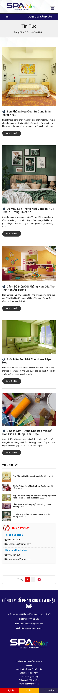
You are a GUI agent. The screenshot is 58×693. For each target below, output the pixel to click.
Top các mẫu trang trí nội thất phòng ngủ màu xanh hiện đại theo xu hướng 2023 (34, 497)
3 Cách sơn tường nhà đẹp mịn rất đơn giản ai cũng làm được (27, 432)
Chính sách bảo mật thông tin (29, 669)
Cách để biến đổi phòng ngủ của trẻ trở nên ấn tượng (28, 288)
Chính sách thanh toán (29, 684)
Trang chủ (19, 32)
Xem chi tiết (11, 133)
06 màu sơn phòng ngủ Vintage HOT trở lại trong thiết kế (28, 210)
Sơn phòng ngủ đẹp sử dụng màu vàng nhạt (26, 113)
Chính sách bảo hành (29, 673)
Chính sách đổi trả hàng (29, 680)
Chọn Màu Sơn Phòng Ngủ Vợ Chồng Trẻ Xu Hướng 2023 (32, 505)
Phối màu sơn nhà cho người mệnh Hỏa (27, 361)
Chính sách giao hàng (29, 676)
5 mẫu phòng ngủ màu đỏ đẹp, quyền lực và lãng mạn (33, 487)
